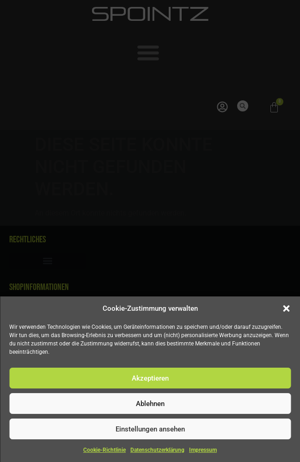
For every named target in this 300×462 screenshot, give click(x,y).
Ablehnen (150, 404)
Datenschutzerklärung (157, 450)
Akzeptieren (150, 378)
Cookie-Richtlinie (104, 450)
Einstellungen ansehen (150, 429)
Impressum (203, 450)
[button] (286, 308)
